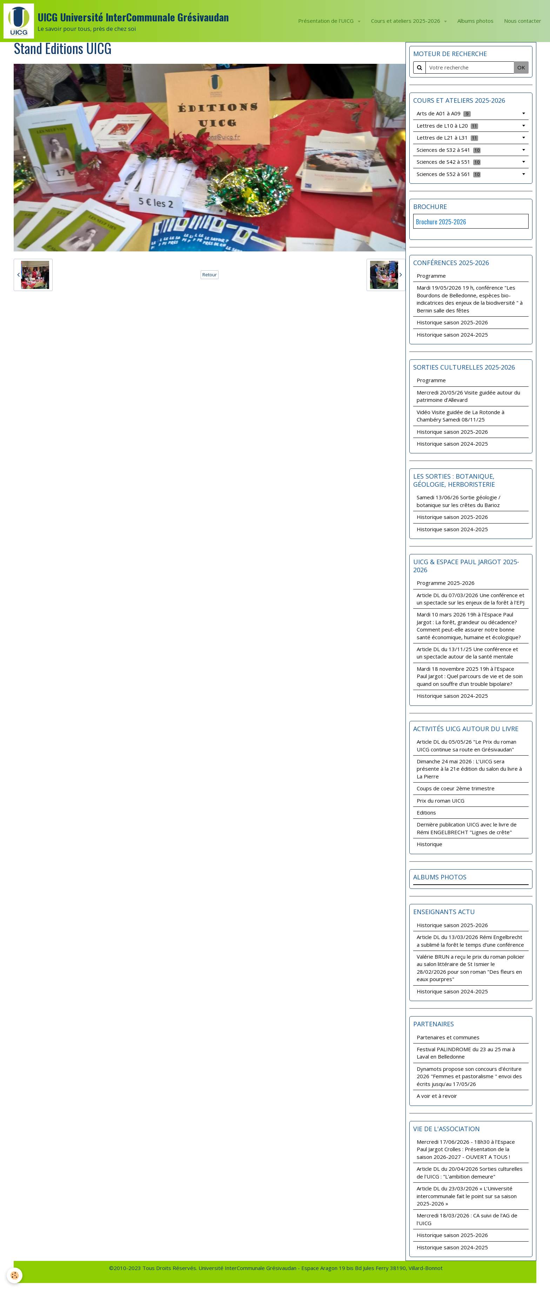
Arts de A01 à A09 (444, 113)
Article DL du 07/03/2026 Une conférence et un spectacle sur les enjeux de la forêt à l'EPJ (470, 599)
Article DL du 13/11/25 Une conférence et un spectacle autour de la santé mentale (467, 653)
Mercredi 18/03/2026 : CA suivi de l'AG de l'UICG (467, 1219)
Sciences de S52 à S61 (449, 173)
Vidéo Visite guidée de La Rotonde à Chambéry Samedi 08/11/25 (460, 415)
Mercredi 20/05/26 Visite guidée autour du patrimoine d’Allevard (468, 396)
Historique (429, 843)
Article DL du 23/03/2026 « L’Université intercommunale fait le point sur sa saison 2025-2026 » (467, 1196)
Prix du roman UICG (440, 800)
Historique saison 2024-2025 (452, 334)
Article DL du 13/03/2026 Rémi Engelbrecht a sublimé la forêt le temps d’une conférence (470, 940)
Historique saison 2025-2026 (452, 322)
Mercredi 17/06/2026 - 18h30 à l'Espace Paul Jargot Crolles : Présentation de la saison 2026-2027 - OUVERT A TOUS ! (466, 1149)
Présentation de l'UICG (326, 20)
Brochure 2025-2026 (441, 221)
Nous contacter (522, 20)
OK (521, 67)
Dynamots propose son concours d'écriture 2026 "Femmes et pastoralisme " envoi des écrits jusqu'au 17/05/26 (469, 1076)
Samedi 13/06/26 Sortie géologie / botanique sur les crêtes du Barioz (459, 501)
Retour (209, 274)
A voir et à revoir (437, 1095)
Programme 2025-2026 (446, 582)
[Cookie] (15, 1275)
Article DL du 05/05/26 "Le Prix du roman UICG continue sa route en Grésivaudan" (466, 745)
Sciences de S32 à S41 (449, 149)
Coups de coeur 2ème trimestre (456, 788)
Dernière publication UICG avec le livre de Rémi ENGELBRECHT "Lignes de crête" (467, 828)
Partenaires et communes (448, 1037)
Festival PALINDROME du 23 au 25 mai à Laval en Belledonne (466, 1053)
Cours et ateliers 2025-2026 (406, 20)
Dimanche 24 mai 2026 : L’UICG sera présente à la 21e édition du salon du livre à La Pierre (469, 769)
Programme (431, 275)
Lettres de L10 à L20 (447, 125)
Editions (426, 812)
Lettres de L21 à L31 (447, 137)
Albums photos (475, 20)
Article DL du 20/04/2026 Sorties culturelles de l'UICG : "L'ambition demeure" (470, 1172)
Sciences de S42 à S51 (449, 161)
